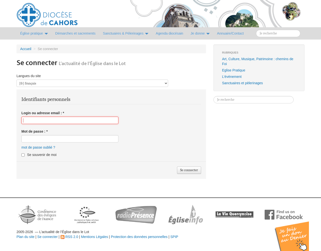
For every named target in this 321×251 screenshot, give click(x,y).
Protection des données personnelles (139, 237)
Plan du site (25, 237)
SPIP (174, 237)
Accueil (25, 49)
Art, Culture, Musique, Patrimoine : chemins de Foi (257, 61)
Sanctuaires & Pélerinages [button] (125, 33)
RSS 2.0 (69, 237)
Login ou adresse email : (42, 113)
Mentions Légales (94, 237)
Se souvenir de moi (42, 155)
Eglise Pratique (233, 70)
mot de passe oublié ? (38, 147)
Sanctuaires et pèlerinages (242, 83)
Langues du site (28, 76)
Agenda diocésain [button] (169, 33)
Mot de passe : (34, 131)
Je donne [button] (200, 33)
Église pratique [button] (34, 33)
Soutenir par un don (296, 232)
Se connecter (47, 237)
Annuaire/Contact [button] (230, 33)
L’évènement (231, 77)
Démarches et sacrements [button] (75, 33)
